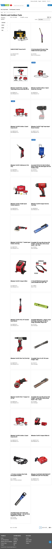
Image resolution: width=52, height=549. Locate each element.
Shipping (15, 541)
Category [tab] (3, 22)
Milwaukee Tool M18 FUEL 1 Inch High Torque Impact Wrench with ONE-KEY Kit (20, 88)
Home (2, 12)
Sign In (49, 5)
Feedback (15, 538)
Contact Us (44, 1)
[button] (49, 1)
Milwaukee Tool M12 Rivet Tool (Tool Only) (20, 358)
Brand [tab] (3, 27)
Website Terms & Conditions (6, 541)
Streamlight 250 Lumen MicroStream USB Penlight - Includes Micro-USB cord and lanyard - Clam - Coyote (40, 398)
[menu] (26, 9)
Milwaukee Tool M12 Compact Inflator (19, 281)
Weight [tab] (3, 25)
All (4, 12)
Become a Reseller (34, 1)
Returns (15, 543)
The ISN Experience (5, 539)
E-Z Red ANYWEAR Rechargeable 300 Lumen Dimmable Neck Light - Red (39, 281)
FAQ (14, 545)
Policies (27, 543)
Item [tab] (2, 30)
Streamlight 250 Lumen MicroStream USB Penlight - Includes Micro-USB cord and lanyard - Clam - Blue (40, 244)
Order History (28, 541)
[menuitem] (1, 9)
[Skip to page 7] (47, 527)
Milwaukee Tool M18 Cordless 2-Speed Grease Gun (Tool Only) (40, 88)
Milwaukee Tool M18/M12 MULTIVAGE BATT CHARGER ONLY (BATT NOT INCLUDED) (40, 475)
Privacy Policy (4, 543)
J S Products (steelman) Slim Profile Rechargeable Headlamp (19, 475)
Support (39, 1)
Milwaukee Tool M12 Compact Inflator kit (40, 435)
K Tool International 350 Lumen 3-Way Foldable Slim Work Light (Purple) (39, 50)
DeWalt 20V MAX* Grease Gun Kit (18, 49)
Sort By (36, 19)
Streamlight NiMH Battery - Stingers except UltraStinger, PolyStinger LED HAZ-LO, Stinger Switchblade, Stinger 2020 (41, 321)
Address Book (29, 539)
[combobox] (21, 6)
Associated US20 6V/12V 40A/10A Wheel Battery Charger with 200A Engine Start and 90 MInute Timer (41, 166)
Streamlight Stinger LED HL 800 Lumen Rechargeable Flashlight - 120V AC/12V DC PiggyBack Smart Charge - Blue (20, 514)
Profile (27, 538)
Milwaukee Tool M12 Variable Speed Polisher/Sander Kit (19, 204)
